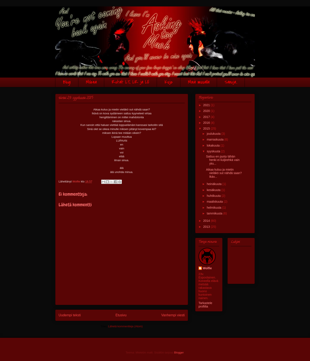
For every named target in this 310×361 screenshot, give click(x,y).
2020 (207, 111)
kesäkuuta (214, 190)
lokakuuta (213, 145)
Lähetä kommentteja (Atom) (125, 326)
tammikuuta (215, 213)
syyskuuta (214, 151)
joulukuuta (214, 133)
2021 (207, 105)
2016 (207, 122)
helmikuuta (214, 207)
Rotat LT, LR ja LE (130, 82)
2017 (207, 117)
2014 (207, 220)
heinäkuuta (214, 184)
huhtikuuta (214, 195)
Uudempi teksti (70, 315)
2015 (207, 128)
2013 (207, 226)
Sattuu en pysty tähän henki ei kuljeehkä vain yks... (223, 160)
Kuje (168, 82)
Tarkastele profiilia (205, 304)
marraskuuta (215, 139)
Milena (91, 82)
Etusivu (121, 315)
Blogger (179, 352)
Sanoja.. (231, 82)
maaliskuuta (215, 201)
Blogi (67, 82)
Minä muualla (198, 82)
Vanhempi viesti (173, 315)
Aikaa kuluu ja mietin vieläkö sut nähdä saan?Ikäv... (224, 173)
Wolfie (207, 268)
